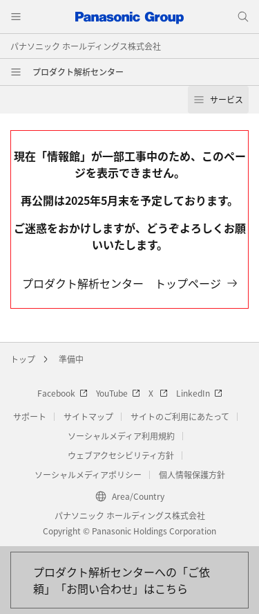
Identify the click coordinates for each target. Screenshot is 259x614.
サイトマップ (88, 416)
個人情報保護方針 (192, 474)
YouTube (118, 393)
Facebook (62, 393)
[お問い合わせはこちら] (129, 580)
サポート (29, 416)
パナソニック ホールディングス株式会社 (85, 46)
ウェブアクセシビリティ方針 (121, 455)
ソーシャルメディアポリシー (88, 474)
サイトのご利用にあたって (180, 416)
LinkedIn (199, 393)
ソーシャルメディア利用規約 (121, 436)
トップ (22, 359)
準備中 (71, 359)
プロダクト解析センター (78, 72)
